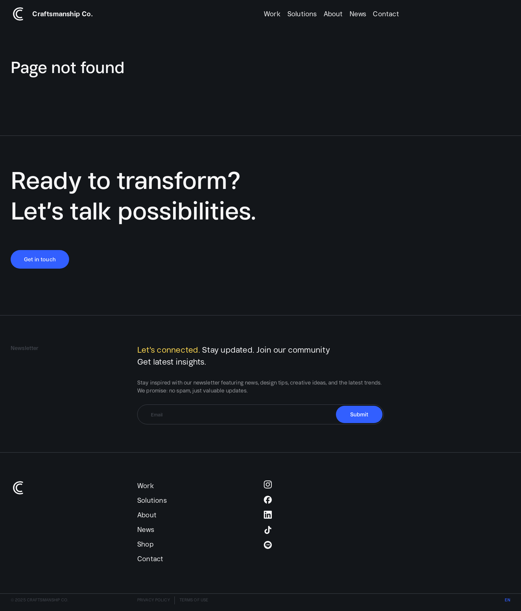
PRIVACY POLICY (153, 599)
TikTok (268, 530)
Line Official (268, 545)
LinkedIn (268, 515)
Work (272, 14)
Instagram (268, 484)
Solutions (302, 14)
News (358, 14)
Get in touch (40, 259)
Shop (145, 544)
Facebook (268, 500)
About (333, 14)
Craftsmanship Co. (62, 14)
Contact (386, 14)
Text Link (19, 14)
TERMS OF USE (193, 599)
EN (507, 599)
